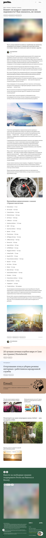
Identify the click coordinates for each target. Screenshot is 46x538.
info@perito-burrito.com (7, 531)
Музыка (5, 357)
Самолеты (19, 7)
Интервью (6, 374)
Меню (40, 2)
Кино (30, 404)
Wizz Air (7, 403)
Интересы (9, 7)
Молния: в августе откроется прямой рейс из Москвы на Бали (12, 448)
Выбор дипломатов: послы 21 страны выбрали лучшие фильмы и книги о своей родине (33, 400)
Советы (26, 404)
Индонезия (14, 451)
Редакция (8, 484)
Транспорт (14, 7)
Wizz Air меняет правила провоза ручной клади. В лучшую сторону (11, 400)
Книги (33, 404)
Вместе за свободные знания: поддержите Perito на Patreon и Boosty (18, 477)
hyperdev (34, 535)
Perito (4, 7)
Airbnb (8, 422)
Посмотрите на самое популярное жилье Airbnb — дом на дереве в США (22, 419)
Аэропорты (11, 374)
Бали (18, 451)
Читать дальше (6, 347)
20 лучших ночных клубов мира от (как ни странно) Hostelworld (22, 353)
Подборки (10, 357)
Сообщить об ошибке (33, 532)
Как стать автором (32, 528)
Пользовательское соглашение (34, 531)
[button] (4, 472)
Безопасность (18, 15)
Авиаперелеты (12, 15)
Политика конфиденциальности (35, 529)
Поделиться (3, 526)
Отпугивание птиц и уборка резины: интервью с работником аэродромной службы (21, 369)
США (5, 422)
